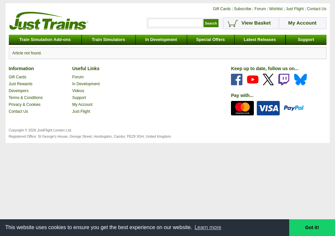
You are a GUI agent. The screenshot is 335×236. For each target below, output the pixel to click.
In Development (161, 39)
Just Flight (81, 111)
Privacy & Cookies (25, 104)
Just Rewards (21, 84)
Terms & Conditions (26, 97)
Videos (78, 90)
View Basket (256, 23)
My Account (82, 104)
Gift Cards (17, 77)
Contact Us (18, 111)
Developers (19, 90)
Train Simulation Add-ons (45, 39)
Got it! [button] (312, 227)
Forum (78, 77)
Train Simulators (108, 39)
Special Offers (210, 39)
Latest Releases (260, 39)
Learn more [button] (208, 227)
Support (306, 39)
